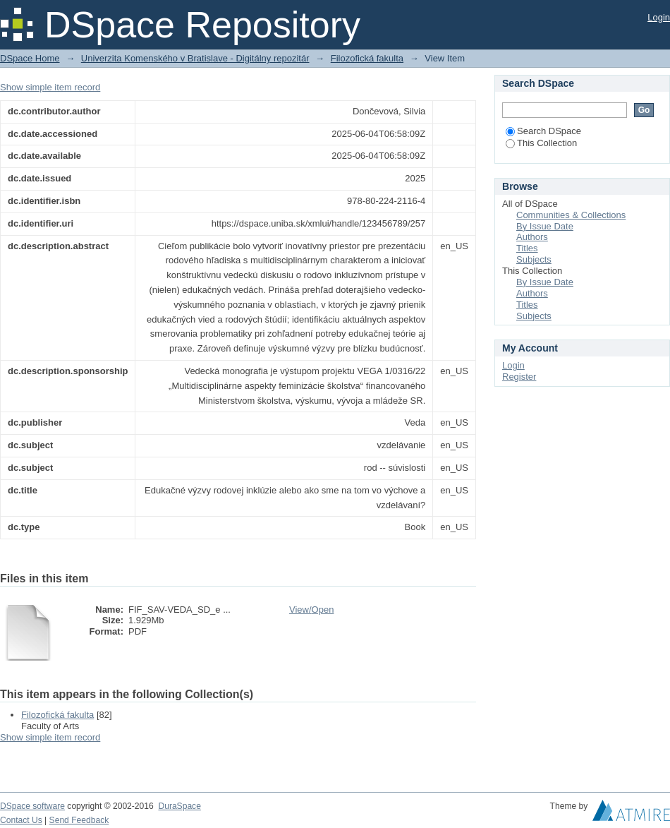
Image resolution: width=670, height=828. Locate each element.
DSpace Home (30, 58)
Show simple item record (50, 87)
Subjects (534, 259)
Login (658, 17)
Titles (527, 248)
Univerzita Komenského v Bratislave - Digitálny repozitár (195, 58)
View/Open (311, 609)
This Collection (541, 143)
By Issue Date (544, 226)
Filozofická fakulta (367, 58)
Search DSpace (543, 131)
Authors (532, 237)
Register (519, 376)
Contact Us (21, 820)
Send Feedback (79, 820)
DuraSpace (179, 806)
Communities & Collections (571, 215)
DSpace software (32, 806)
